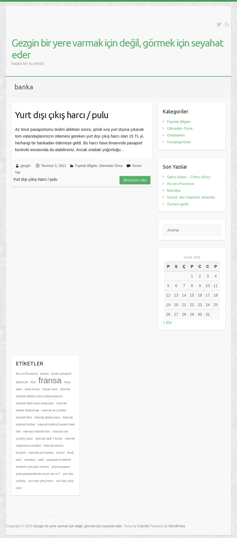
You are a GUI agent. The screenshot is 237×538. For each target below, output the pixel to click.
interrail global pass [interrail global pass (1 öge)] (47, 417)
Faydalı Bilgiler (86, 166)
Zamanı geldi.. (178, 204)
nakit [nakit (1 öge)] (41, 459)
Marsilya (173, 190)
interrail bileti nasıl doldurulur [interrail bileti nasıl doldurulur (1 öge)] (35, 403)
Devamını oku (135, 180)
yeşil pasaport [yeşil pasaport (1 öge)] (61, 466)
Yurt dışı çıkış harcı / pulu (61, 115)
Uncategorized (179, 142)
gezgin (25, 166)
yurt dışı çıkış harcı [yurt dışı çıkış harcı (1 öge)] (40, 480)
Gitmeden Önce (111, 166)
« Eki (167, 322)
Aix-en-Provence (180, 184)
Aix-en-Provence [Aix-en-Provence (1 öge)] (27, 373)
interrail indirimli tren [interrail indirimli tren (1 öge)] (36, 431)
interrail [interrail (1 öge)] (65, 389)
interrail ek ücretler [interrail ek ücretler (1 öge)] (54, 410)
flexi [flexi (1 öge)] (33, 382)
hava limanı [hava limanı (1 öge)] (32, 389)
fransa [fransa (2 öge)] (50, 380)
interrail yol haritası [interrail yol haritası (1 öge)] (41, 452)
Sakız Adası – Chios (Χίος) (188, 177)
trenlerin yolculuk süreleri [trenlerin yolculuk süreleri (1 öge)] (32, 466)
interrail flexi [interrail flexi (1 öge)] (24, 417)
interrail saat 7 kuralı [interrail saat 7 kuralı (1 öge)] (48, 438)
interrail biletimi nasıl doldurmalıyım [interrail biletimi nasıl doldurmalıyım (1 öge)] (39, 396)
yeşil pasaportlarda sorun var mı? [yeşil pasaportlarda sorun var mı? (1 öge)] (38, 473)
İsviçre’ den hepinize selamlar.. (192, 197)
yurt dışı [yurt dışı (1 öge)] (68, 473)
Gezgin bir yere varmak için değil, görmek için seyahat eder (117, 48)
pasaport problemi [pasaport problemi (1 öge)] (59, 459)
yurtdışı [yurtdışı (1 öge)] (21, 480)
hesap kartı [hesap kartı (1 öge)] (50, 389)
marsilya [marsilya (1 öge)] (30, 459)
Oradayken (176, 135)
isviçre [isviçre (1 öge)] (60, 452)
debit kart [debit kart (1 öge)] (22, 382)
